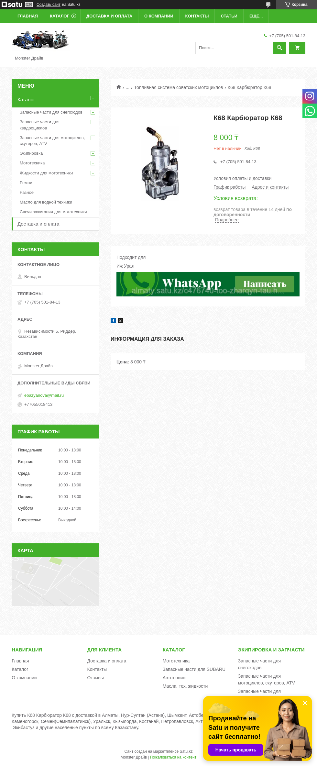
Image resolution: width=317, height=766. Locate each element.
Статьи (229, 16)
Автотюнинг (175, 677)
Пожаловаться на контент (173, 757)
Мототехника (32, 163)
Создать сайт (48, 4)
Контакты (197, 16)
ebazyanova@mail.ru (44, 395)
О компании (158, 16)
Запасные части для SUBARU (194, 669)
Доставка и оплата (109, 16)
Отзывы (95, 677)
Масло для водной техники (46, 202)
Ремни (26, 182)
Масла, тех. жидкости (185, 686)
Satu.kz (186, 751)
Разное (27, 192)
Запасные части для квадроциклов (40, 124)
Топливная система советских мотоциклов (178, 87)
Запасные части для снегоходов (51, 112)
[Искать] (279, 48)
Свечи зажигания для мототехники (53, 211)
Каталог (59, 16)
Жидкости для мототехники (46, 173)
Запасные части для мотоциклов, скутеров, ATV (52, 140)
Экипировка (31, 153)
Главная (27, 16)
